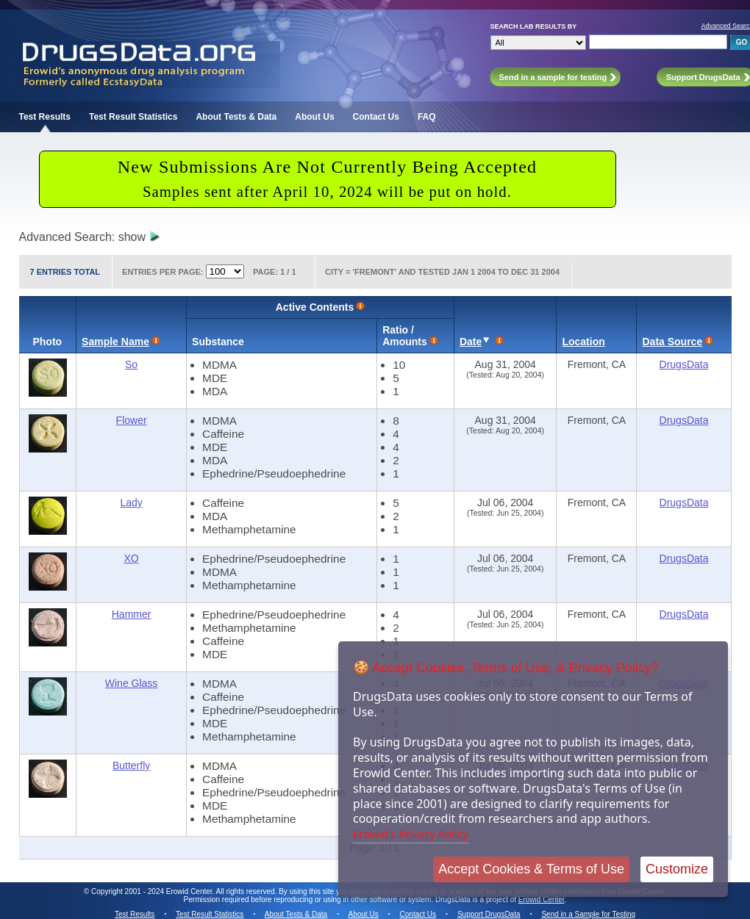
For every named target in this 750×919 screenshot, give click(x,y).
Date (471, 341)
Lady (131, 502)
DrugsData (684, 364)
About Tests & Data (236, 117)
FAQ (427, 117)
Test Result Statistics (133, 117)
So (131, 364)
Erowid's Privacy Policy (410, 833)
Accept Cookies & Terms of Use (531, 869)
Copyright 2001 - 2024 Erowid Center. (152, 891)
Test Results (45, 117)
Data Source (672, 341)
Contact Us (376, 117)
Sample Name (115, 341)
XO (131, 558)
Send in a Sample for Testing (588, 914)
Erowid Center (541, 899)
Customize (677, 869)
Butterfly (131, 765)
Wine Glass (131, 683)
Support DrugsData (489, 914)
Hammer (131, 614)
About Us (314, 117)
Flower (131, 420)
